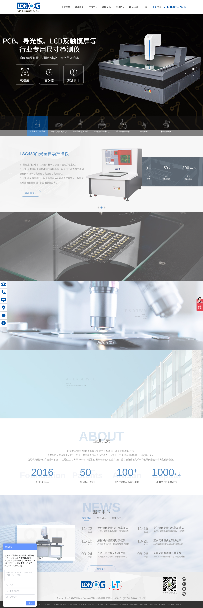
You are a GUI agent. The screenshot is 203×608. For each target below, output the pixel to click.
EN (159, 7)
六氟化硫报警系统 (59, 604)
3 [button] (193, 75)
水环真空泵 (100, 604)
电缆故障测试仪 (112, 604)
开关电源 (91, 604)
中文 (154, 7)
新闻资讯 (106, 7)
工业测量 (66, 7)
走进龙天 (120, 7)
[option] (101, 72)
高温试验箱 (134, 604)
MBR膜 (178, 604)
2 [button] (193, 69)
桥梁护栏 (162, 604)
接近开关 (153, 604)
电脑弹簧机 (124, 604)
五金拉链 (170, 604)
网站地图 (142, 598)
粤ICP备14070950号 (131, 598)
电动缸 (47, 604)
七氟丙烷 (82, 604)
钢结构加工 (39, 604)
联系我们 (133, 7)
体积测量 (79, 7)
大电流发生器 (72, 604)
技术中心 (93, 7)
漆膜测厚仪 (144, 604)
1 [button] (193, 62)
